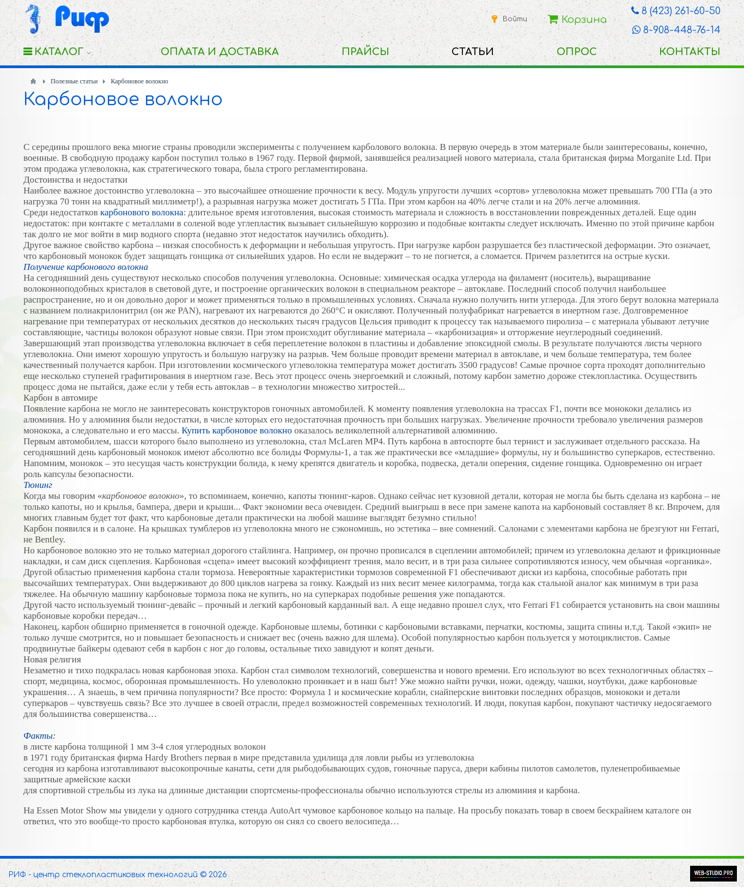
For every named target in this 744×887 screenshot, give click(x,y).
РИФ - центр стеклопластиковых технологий (103, 875)
